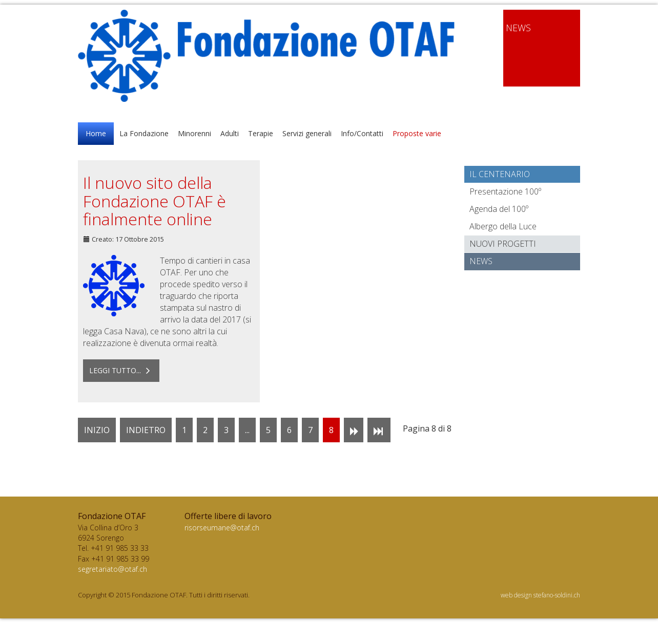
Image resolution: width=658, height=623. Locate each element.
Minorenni (194, 133)
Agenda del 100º (498, 208)
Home (96, 133)
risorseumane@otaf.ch (221, 527)
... (247, 430)
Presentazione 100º (505, 191)
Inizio (97, 430)
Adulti (229, 133)
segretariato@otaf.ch (112, 569)
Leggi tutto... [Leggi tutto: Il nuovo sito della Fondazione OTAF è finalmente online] (121, 370)
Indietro (146, 430)
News (480, 261)
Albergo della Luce (503, 226)
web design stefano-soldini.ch (540, 595)
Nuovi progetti (502, 243)
